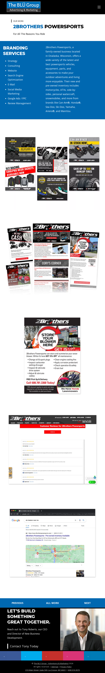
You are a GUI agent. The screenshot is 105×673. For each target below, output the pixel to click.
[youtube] (52, 655)
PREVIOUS (17, 603)
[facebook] (10, 655)
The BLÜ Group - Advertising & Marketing (51, 663)
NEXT (87, 603)
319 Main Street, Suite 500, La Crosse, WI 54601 (45, 670)
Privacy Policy (66, 666)
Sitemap (54, 666)
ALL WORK (52, 603)
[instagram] (73, 655)
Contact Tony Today (24, 646)
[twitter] (31, 655)
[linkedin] (94, 655)
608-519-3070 (74, 670)
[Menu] (99, 7)
